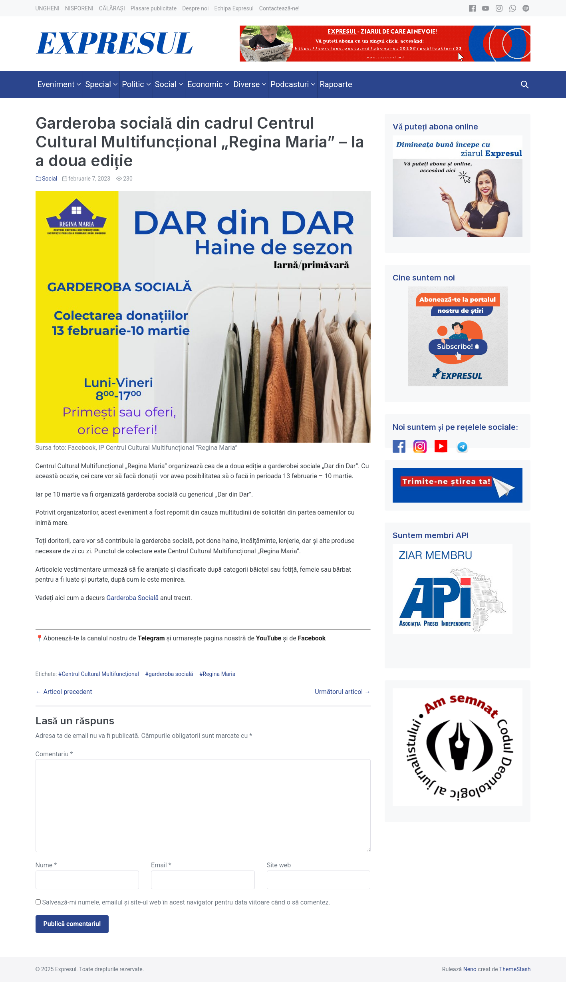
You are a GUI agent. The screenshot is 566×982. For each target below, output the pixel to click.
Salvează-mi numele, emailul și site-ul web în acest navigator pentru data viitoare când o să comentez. (186, 902)
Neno (470, 969)
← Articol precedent (64, 692)
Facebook (313, 638)
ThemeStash (515, 969)
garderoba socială (171, 674)
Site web (279, 865)
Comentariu (54, 754)
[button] (525, 84)
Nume (46, 865)
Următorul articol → (343, 692)
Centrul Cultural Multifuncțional (100, 674)
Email (161, 865)
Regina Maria (219, 674)
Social (49, 178)
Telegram (151, 638)
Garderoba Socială (132, 598)
